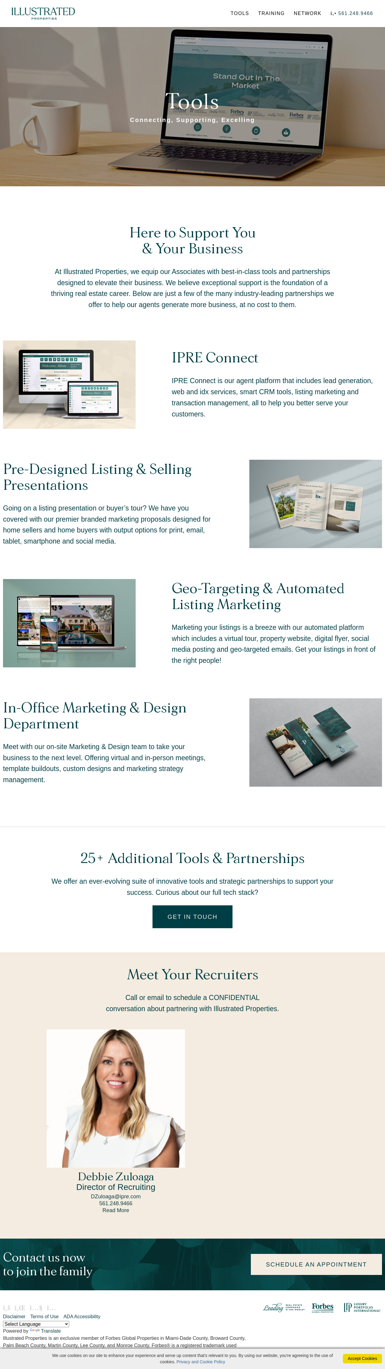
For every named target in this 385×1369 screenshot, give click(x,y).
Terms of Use (44, 1317)
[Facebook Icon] (6, 1308)
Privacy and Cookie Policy (201, 1361)
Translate (45, 1331)
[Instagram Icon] (51, 1308)
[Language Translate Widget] (36, 1325)
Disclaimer (14, 1317)
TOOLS (239, 13)
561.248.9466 (355, 13)
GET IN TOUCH (192, 917)
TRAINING (271, 13)
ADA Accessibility (81, 1317)
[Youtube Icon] (36, 1308)
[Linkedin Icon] (19, 1308)
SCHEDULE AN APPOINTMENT (316, 1265)
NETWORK (307, 13)
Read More (115, 1211)
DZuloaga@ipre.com (115, 1197)
